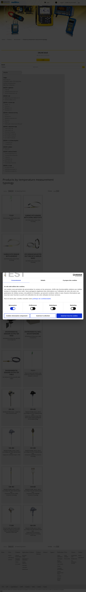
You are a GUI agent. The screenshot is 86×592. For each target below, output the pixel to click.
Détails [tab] (43, 280)
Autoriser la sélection (43, 315)
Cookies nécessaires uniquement (16, 315)
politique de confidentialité (41, 298)
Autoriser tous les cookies (69, 315)
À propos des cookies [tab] (70, 280)
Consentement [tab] (16, 280)
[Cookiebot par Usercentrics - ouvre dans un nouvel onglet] (74, 275)
